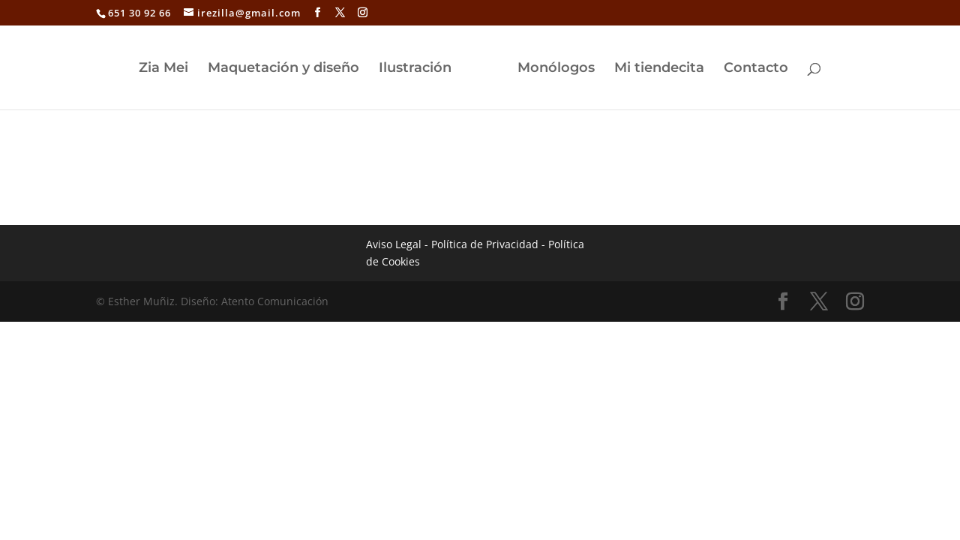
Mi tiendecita (659, 69)
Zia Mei (163, 69)
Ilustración (415, 69)
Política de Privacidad (484, 244)
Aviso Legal (394, 244)
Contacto (756, 69)
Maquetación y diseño (283, 69)
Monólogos (556, 69)
